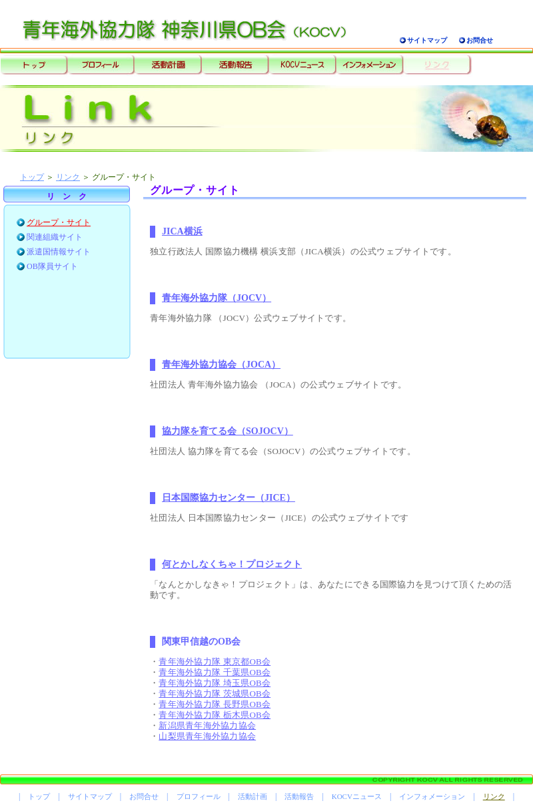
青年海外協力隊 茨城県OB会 (214, 693)
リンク (68, 177)
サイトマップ (427, 40)
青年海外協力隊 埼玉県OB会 (214, 683)
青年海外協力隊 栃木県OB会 (214, 715)
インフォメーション (432, 796)
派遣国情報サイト (59, 251)
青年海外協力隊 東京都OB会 (214, 662)
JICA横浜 (182, 231)
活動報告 (299, 796)
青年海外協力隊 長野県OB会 (214, 704)
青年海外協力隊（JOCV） (216, 298)
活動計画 (252, 796)
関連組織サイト (55, 237)
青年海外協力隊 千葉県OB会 (214, 672)
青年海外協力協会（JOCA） (221, 365)
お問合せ (479, 40)
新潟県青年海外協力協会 (207, 725)
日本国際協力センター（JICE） (228, 498)
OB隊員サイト (52, 266)
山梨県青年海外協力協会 (207, 736)
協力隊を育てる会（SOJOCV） (227, 431)
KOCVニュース (357, 796)
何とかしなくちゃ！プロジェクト (232, 564)
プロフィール (199, 796)
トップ (32, 177)
